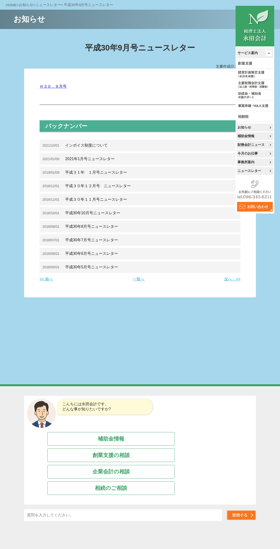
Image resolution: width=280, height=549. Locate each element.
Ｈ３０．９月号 (53, 86)
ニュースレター (249, 171)
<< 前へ (46, 279)
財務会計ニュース (251, 145)
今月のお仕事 (248, 153)
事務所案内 (246, 162)
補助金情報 (246, 136)
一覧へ (138, 279)
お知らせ (244, 127)
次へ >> (232, 279)
